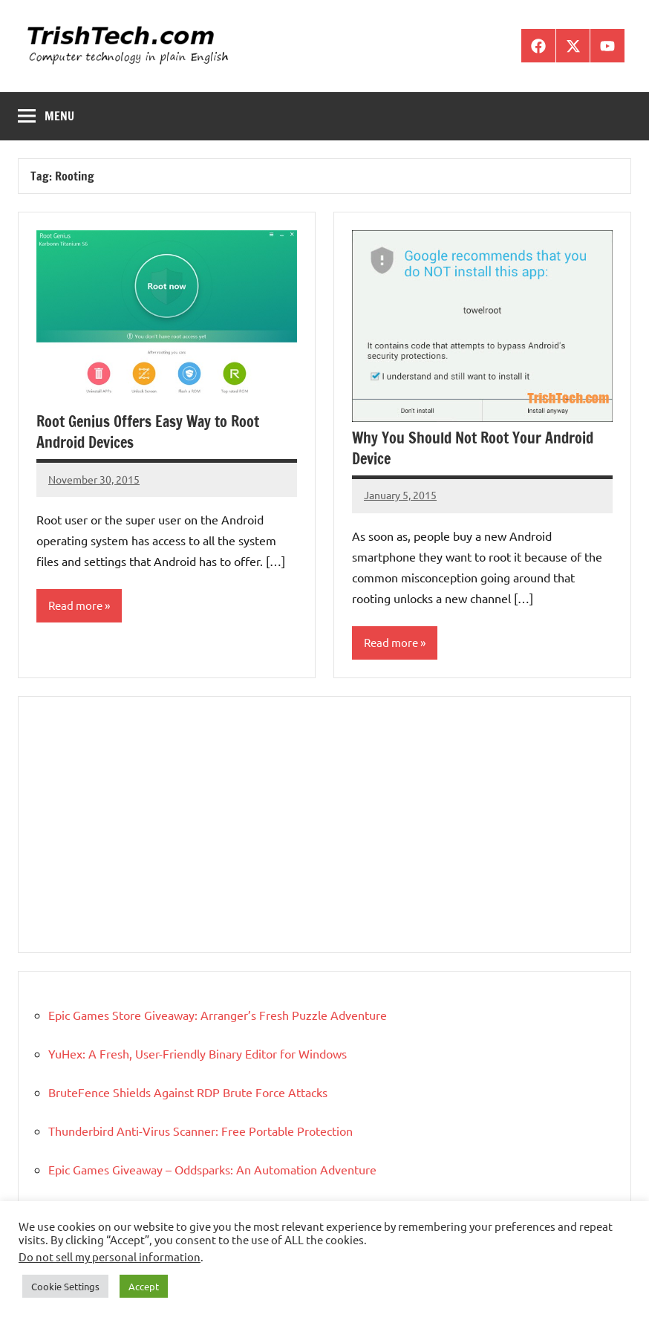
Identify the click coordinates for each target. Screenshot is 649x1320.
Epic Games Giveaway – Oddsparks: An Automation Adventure (212, 1169)
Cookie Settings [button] (65, 1286)
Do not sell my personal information (109, 1256)
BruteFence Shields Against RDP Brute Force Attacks (187, 1092)
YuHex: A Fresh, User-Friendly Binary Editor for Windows (197, 1053)
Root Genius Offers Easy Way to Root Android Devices (147, 432)
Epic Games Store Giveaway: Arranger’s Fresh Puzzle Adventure (217, 1014)
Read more (75, 605)
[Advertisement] (324, 825)
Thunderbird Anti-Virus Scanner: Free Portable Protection (200, 1130)
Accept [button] (143, 1286)
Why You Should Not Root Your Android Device (472, 448)
